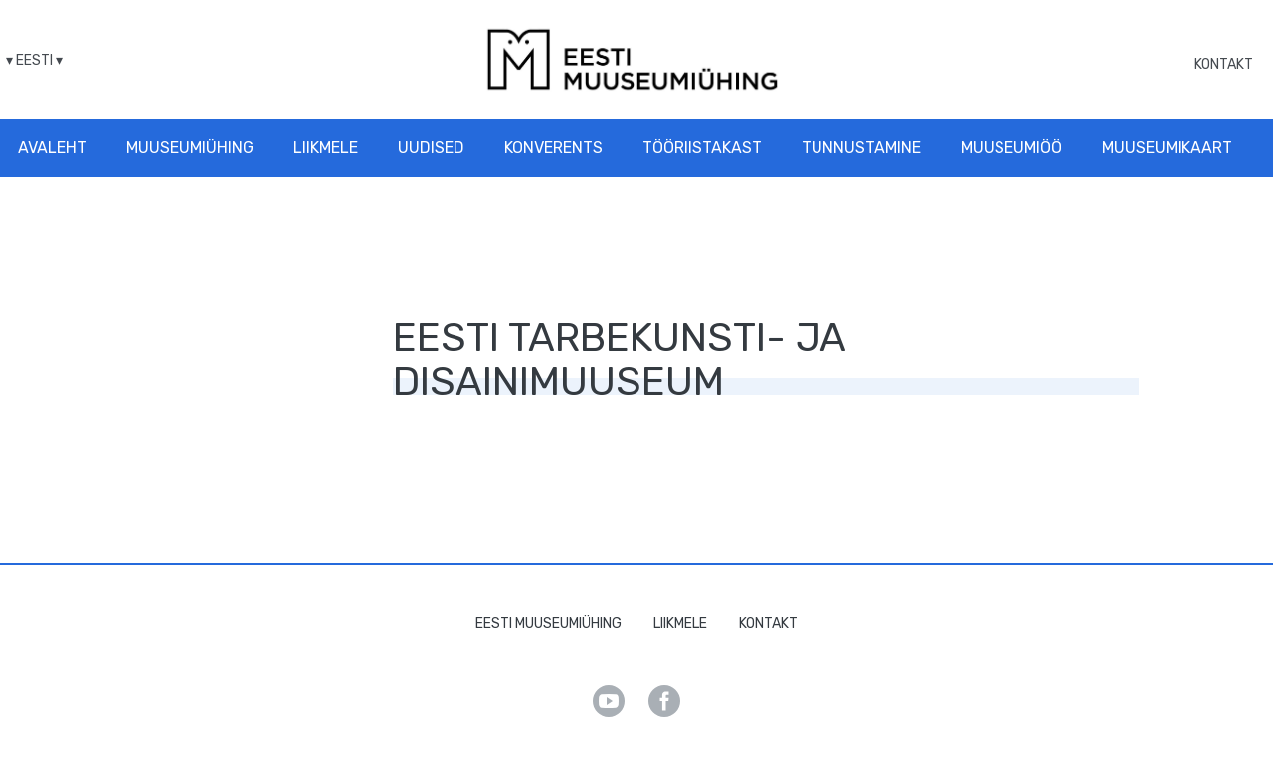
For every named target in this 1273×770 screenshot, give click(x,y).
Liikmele (325, 147)
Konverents (553, 147)
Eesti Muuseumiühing (548, 623)
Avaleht (52, 147)
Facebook (664, 701)
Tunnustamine (861, 147)
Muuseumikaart (1167, 147)
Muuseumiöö (1011, 147)
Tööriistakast (702, 147)
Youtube (609, 701)
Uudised (431, 147)
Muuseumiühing (190, 147)
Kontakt (1223, 64)
